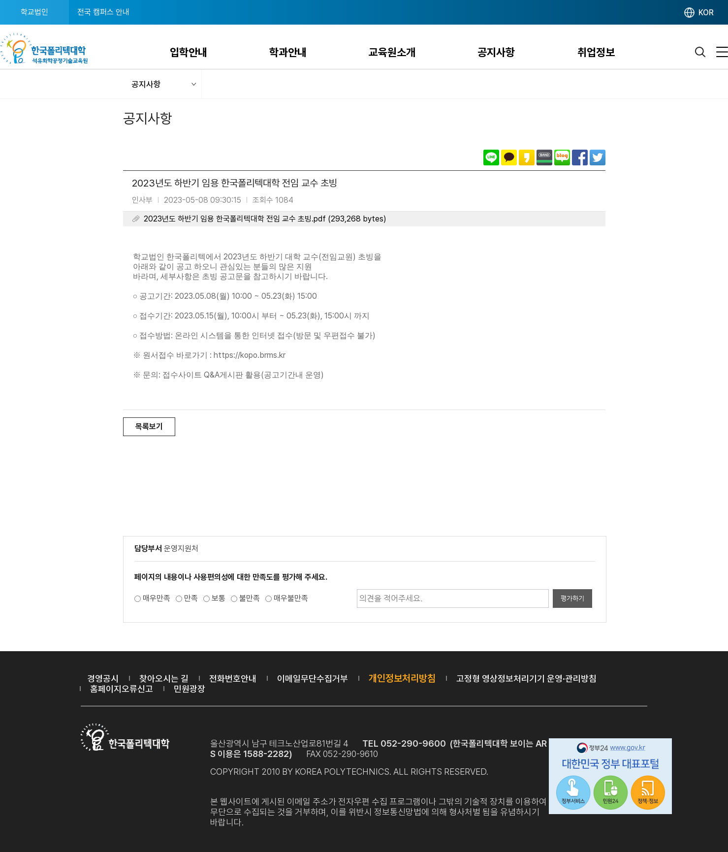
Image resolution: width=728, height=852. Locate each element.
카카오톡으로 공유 (509, 157)
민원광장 (189, 689)
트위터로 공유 (597, 157)
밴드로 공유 (544, 157)
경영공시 (103, 678)
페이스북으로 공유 (580, 157)
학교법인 (34, 12)
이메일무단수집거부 (312, 678)
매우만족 (156, 598)
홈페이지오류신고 (121, 689)
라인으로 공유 (491, 157)
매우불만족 (291, 598)
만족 (191, 598)
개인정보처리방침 (402, 678)
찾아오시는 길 (164, 678)
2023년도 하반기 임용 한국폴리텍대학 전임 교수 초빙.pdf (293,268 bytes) (265, 218)
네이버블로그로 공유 (562, 157)
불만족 (249, 598)
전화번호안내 (232, 678)
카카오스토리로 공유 (527, 157)
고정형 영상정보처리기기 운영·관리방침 (526, 678)
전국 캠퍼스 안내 (103, 12)
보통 (218, 598)
